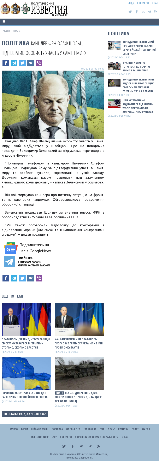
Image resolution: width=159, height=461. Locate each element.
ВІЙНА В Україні (39, 429)
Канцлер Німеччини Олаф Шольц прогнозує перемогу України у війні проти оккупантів (79, 343)
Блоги (24, 429)
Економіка (89, 429)
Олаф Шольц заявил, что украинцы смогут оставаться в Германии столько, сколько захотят (26, 343)
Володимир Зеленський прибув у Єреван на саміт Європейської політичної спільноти (139, 48)
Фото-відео (73, 429)
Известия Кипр (39, 437)
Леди (131, 3)
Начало (14, 429)
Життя (146, 429)
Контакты (143, 3)
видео (59, 393)
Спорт (135, 429)
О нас (155, 3)
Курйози (123, 429)
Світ (102, 429)
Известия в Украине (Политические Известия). (81, 454)
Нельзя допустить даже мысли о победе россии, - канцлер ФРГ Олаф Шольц (78, 397)
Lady (54, 437)
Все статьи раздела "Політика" (25, 414)
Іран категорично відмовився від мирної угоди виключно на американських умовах (138, 106)
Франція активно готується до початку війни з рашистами (136, 66)
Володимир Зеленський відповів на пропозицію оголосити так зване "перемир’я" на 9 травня (138, 85)
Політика (15, 42)
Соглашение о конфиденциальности (96, 437)
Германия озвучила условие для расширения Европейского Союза (24, 395)
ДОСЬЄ (111, 429)
